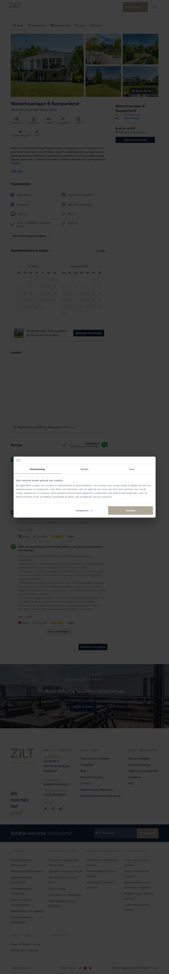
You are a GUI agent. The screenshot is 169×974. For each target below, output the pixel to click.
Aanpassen (84, 510)
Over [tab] (132, 469)
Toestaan (130, 510)
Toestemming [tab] (37, 469)
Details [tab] (85, 469)
